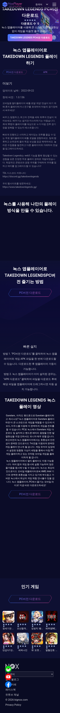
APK (45, 72)
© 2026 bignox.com (16, 699)
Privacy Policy (13, 704)
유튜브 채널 (12, 694)
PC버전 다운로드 (14, 72)
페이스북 (10, 689)
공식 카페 (10, 684)
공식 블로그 (12, 679)
